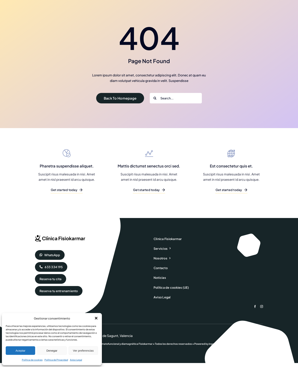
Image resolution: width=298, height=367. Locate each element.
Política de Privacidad (56, 359)
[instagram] (261, 306)
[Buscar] (155, 98)
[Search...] (176, 98)
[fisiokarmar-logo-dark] (60, 237)
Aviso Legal (76, 359)
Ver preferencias (83, 350)
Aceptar (20, 350)
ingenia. (214, 343)
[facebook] (255, 306)
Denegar (51, 350)
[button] (96, 318)
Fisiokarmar (146, 343)
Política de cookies (32, 359)
